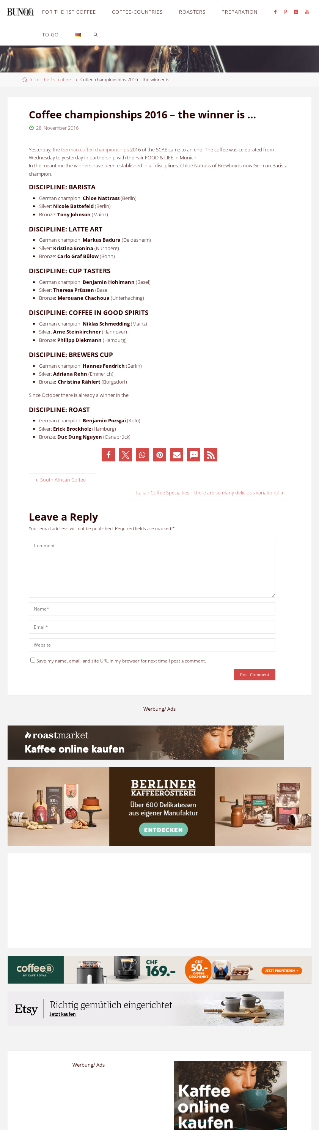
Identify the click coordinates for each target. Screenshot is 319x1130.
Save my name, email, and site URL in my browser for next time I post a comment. (118, 661)
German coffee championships (95, 149)
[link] (96, 34)
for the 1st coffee (53, 79)
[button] (108, 454)
